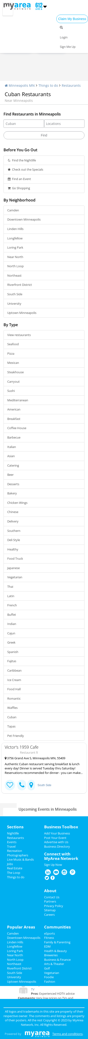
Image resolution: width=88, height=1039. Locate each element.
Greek (11, 642)
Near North (15, 257)
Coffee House (16, 428)
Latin (10, 596)
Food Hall (14, 689)
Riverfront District (19, 285)
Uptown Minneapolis (21, 313)
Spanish (12, 652)
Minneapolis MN (20, 85)
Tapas (11, 726)
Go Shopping (18, 188)
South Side (14, 294)
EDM (47, 946)
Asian (11, 456)
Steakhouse (15, 372)
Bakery (12, 493)
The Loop (13, 873)
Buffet (11, 614)
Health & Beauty (55, 951)
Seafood (13, 344)
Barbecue (13, 437)
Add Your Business (57, 833)
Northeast (14, 275)
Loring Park (15, 247)
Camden (13, 210)
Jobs (10, 864)
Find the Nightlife (21, 160)
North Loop (15, 266)
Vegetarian (14, 577)
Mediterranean (17, 400)
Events (11, 842)
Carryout (13, 381)
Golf (47, 968)
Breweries (51, 955)
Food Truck (15, 558)
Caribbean (14, 670)
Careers (49, 914)
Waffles (12, 708)
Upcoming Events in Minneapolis (48, 809)
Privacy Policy (53, 906)
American (13, 409)
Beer (10, 474)
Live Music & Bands (20, 859)
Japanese (13, 568)
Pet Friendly (15, 736)
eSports (49, 933)
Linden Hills (15, 229)
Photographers (17, 855)
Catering (13, 465)
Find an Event (19, 179)
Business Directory (57, 846)
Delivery (13, 521)
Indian (11, 624)
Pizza (10, 353)
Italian (11, 447)
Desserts (13, 484)
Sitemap (50, 910)
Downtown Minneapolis (24, 219)
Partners (50, 901)
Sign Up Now (53, 864)
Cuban (11, 717)
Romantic (14, 698)
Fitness (49, 938)
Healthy (12, 549)
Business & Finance (57, 959)
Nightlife (13, 833)
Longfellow (15, 238)
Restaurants (71, 85)
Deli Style (13, 540)
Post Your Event (55, 838)
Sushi (11, 391)
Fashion (49, 981)
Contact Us (51, 897)
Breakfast (13, 419)
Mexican (13, 363)
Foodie (49, 977)
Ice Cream (14, 680)
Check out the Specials (25, 169)
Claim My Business (72, 19)
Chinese (12, 512)
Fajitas (11, 661)
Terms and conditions (67, 1034)
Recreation (14, 851)
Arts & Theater (54, 964)
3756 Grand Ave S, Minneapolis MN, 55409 (35, 758)
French (12, 605)
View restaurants (19, 335)
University (14, 303)
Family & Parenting (57, 942)
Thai (10, 586)
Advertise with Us (56, 842)
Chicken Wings (17, 503)
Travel (11, 846)
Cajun (11, 633)
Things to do (48, 85)
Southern (13, 531)
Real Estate (14, 868)
